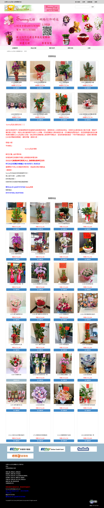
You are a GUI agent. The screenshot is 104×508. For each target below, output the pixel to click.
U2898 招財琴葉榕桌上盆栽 (40, 114)
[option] (52, 29)
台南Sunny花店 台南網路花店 (13, 2)
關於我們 (52, 48)
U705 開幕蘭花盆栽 (16, 82)
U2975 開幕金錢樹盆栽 (64, 114)
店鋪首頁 (15, 48)
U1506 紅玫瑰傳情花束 (40, 82)
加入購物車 (16, 88)
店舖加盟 (89, 2)
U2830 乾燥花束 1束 (16, 114)
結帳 (96, 2)
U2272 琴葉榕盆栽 (64, 82)
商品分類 (33, 48)
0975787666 (11, 494)
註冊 (83, 2)
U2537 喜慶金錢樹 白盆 (87, 82)
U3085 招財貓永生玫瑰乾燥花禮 (87, 114)
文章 (89, 48)
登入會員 (77, 2)
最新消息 (70, 48)
